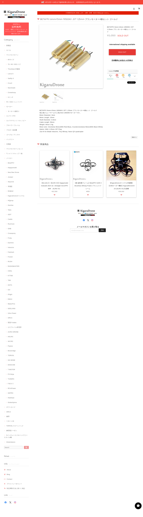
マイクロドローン (12, 55)
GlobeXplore (12, 402)
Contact (9, 479)
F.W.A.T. (11, 383)
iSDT (9, 214)
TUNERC (11, 379)
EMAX (10, 299)
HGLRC (10, 336)
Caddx (10, 219)
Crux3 (10, 83)
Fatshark (11, 252)
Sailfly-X (11, 78)
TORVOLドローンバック (14, 426)
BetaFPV (11, 163)
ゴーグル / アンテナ (13, 135)
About (9, 470)
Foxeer (10, 257)
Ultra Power (12, 313)
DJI (9, 290)
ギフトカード (11, 407)
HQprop (10, 200)
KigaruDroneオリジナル (16, 196)
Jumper (10, 177)
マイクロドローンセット (14, 149)
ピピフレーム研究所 (15, 327)
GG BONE (11, 360)
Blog (8, 474)
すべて (110, 75)
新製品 (8, 45)
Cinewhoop (12, 92)
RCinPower (12, 388)
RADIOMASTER (13, 266)
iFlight (10, 294)
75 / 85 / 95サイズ (14, 64)
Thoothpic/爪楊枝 (14, 69)
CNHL (10, 271)
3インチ (10, 97)
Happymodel (12, 167)
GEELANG (11, 308)
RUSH (10, 261)
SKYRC (10, 341)
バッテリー (10, 139)
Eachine (11, 243)
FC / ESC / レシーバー (14, 102)
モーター (9, 106)
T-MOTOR (11, 369)
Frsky (10, 238)
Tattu (9, 210)
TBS (9, 280)
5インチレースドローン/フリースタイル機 (15, 436)
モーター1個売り (13, 111)
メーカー (9, 158)
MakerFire (11, 304)
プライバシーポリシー (14, 484)
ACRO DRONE (13, 332)
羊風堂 (10, 186)
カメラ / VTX (10, 116)
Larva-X (11, 74)
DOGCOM (11, 365)
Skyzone (11, 182)
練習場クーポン (11, 430)
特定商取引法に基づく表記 (16, 488)
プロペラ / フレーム (13, 125)
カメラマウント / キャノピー (16, 120)
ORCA (10, 318)
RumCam (11, 224)
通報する (134, 137)
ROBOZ (10, 191)
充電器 (8, 144)
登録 (102, 233)
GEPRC (10, 393)
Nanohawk (11, 88)
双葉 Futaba (12, 322)
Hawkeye (11, 398)
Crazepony (12, 233)
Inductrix (11, 247)
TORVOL (11, 355)
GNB (9, 228)
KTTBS (10, 275)
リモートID (10, 421)
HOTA (10, 285)
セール (8, 50)
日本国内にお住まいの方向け (122, 60)
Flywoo (10, 346)
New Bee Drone (13, 172)
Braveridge (12, 351)
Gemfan (11, 205)
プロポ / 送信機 (11, 130)
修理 (7, 416)
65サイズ (11, 59)
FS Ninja (11, 374)
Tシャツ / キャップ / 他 (14, 153)
